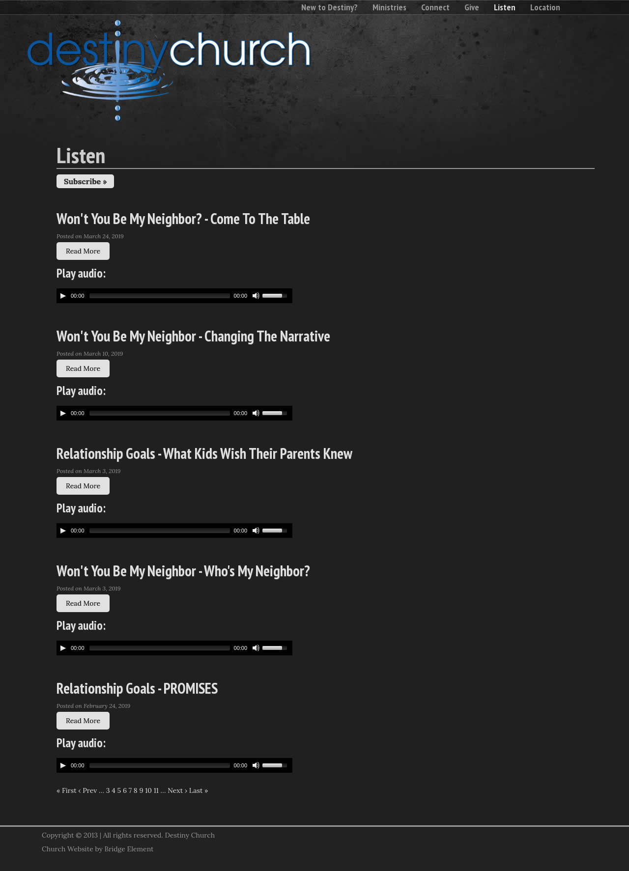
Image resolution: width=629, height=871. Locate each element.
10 (148, 790)
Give (471, 7)
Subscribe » (85, 181)
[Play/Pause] (63, 296)
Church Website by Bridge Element (97, 848)
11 (156, 790)
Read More (83, 251)
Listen (504, 7)
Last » (198, 790)
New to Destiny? (329, 7)
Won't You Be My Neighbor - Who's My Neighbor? (183, 570)
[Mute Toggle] (256, 296)
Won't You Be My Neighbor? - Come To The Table (183, 218)
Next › (177, 790)
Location (545, 7)
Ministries (389, 7)
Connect (435, 7)
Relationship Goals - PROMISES (137, 688)
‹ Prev (87, 790)
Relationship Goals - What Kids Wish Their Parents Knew (204, 453)
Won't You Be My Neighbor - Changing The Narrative (193, 335)
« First (67, 790)
